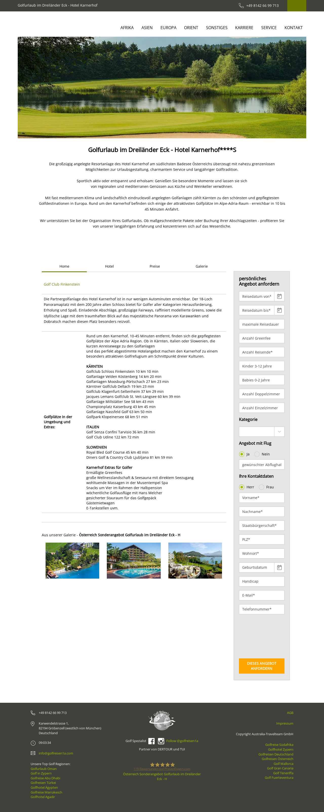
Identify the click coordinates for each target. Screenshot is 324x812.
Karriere (244, 27)
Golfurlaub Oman (44, 768)
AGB (290, 712)
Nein (262, 454)
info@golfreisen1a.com (56, 753)
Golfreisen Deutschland (275, 754)
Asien (147, 27)
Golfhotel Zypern (280, 749)
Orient (191, 27)
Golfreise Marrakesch (46, 792)
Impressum (284, 723)
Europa (168, 27)
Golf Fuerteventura (279, 777)
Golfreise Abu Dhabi (45, 778)
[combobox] (262, 432)
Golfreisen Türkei (43, 782)
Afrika (127, 27)
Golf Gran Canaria (280, 768)
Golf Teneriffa (283, 773)
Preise (155, 266)
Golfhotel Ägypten (44, 787)
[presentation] (259, 636)
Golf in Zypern (41, 773)
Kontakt (294, 27)
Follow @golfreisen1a (182, 741)
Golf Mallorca (283, 763)
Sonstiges (217, 27)
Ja (245, 454)
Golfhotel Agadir (43, 797)
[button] (32, 87)
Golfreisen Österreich (277, 758)
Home (64, 266)
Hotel (109, 266)
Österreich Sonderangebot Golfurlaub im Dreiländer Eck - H (162, 776)
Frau (267, 487)
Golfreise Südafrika (279, 744)
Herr (247, 487)
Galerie (202, 266)
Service (269, 27)
